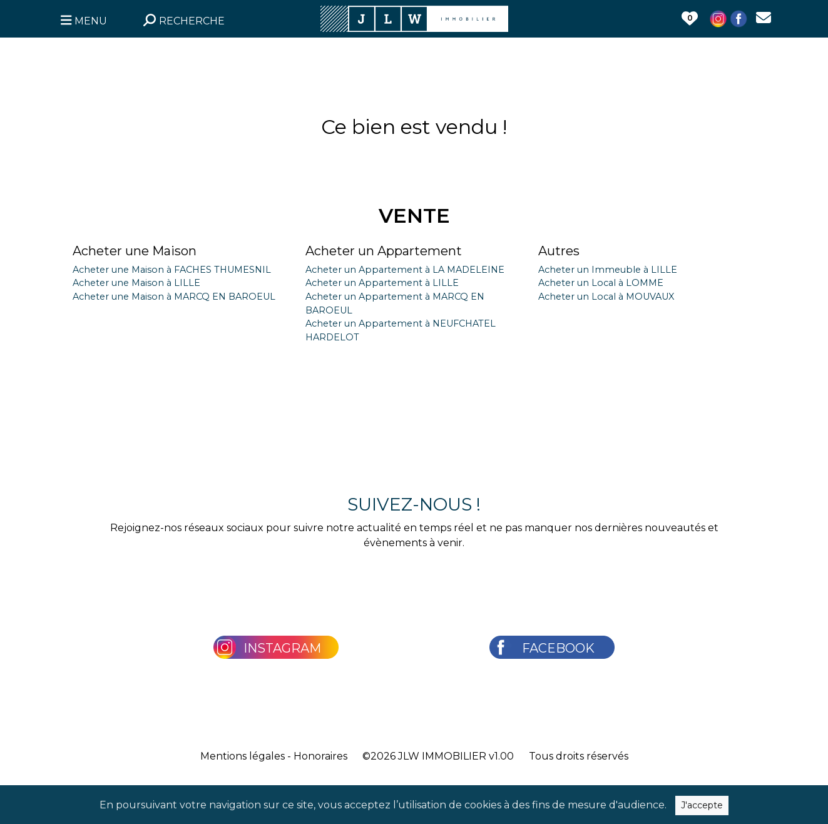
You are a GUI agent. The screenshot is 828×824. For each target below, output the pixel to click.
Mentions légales (242, 756)
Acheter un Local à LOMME (600, 282)
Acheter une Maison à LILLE (136, 282)
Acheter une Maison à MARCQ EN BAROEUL (174, 296)
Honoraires (320, 756)
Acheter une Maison (135, 250)
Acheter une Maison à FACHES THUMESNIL (172, 269)
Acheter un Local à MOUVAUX (606, 296)
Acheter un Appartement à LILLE (382, 282)
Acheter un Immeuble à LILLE (607, 269)
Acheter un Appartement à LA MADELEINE (404, 269)
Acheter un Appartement (383, 250)
